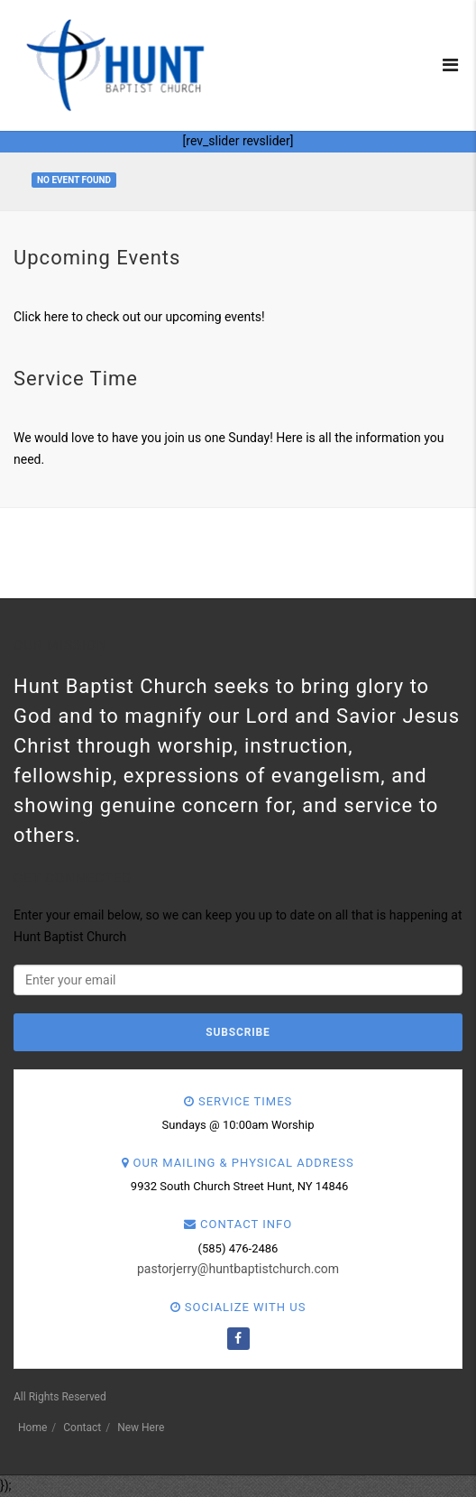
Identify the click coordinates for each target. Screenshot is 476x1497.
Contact (82, 1427)
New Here (140, 1427)
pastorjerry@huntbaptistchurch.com (238, 1268)
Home (32, 1427)
